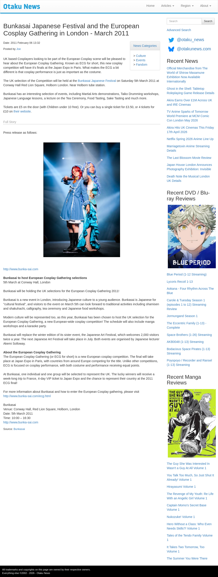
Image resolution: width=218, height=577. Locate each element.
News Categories (145, 45)
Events (140, 60)
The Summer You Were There (187, 558)
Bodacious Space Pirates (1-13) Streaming (188, 351)
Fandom (141, 64)
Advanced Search (179, 30)
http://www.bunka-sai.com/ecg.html (27, 396)
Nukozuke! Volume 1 (181, 517)
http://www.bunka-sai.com (20, 269)
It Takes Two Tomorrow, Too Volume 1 (185, 549)
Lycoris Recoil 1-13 (180, 281)
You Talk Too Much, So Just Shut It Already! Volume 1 (190, 477)
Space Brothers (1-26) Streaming (189, 335)
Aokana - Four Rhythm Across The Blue (190, 291)
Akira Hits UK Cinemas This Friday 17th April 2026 (190, 130)
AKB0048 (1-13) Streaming (185, 342)
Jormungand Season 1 (182, 316)
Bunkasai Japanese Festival (97, 80)
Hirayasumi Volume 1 (181, 486)
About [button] (205, 5)
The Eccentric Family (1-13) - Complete (186, 325)
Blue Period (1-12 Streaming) (186, 274)
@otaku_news (190, 39)
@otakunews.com (194, 48)
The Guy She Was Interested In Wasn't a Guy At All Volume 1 (188, 466)
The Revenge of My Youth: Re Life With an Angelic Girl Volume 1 (190, 496)
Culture (141, 56)
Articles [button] (167, 5)
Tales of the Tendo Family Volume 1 (190, 538)
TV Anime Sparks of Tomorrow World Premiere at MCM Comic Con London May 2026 (188, 116)
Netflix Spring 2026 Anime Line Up (190, 139)
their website (22, 111)
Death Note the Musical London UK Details (188, 178)
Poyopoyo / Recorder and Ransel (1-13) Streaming (189, 363)
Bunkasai (19, 429)
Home (150, 5)
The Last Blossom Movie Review (189, 158)
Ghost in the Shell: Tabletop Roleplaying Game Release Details (190, 91)
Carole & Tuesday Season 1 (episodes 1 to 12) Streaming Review (186, 304)
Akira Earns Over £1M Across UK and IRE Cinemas (189, 102)
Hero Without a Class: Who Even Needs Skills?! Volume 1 (189, 526)
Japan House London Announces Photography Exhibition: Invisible (189, 167)
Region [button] (187, 5)
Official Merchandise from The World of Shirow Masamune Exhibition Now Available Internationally (187, 75)
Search (208, 21)
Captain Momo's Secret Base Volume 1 (186, 507)
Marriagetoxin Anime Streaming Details (188, 148)
